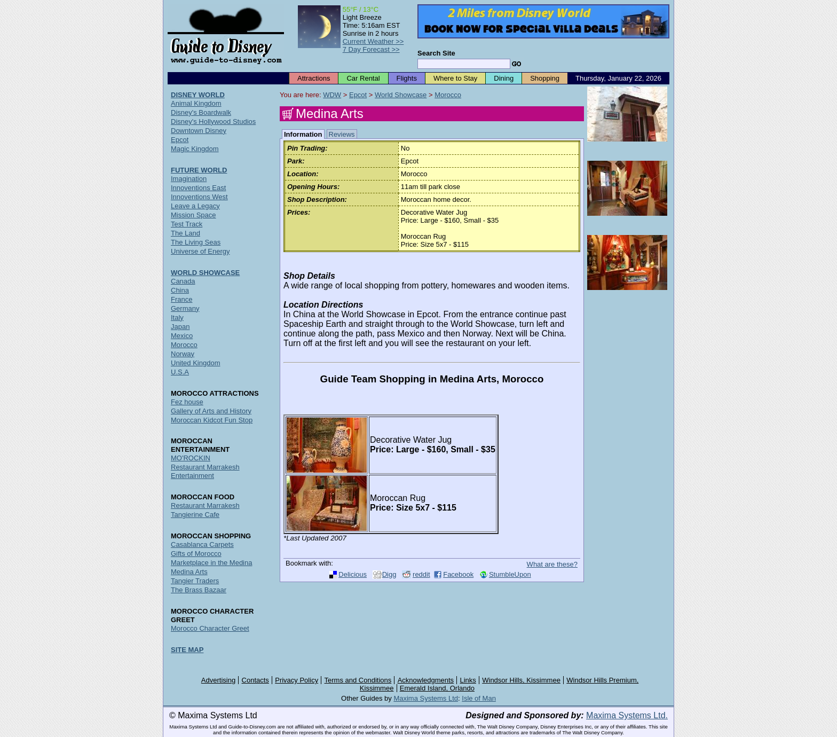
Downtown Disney (198, 131)
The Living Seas (195, 242)
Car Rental (363, 78)
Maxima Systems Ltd (425, 698)
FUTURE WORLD (199, 170)
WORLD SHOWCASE (205, 273)
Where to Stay (455, 78)
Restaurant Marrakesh (205, 505)
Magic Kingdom (195, 149)
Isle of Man (479, 698)
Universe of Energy (200, 251)
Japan (180, 327)
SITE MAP (187, 650)
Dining (504, 78)
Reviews (342, 134)
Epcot (358, 95)
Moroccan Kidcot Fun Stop (211, 420)
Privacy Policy (296, 680)
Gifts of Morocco (196, 554)
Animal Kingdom (196, 103)
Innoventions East (198, 188)
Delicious (352, 574)
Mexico (182, 336)
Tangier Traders (195, 581)
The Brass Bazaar (198, 590)
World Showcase (401, 95)
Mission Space (193, 215)
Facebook (458, 574)
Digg (389, 574)
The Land (185, 233)
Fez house (187, 402)
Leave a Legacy (195, 206)
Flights (407, 78)
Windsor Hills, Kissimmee (521, 680)
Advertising (218, 680)
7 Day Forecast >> (371, 49)
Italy (177, 317)
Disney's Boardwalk (201, 112)
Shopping (544, 78)
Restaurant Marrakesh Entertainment (205, 471)
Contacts (255, 680)
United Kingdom (195, 363)
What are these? (552, 564)
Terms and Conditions (358, 680)
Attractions (313, 78)
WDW (332, 95)
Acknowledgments (426, 680)
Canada (183, 281)
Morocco (448, 95)
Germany (185, 308)
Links (468, 680)
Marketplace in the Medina (211, 563)
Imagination (189, 179)
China (180, 290)
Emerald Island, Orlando (437, 688)
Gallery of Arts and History (211, 411)
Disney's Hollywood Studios (213, 121)
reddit (421, 574)
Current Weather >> (373, 41)
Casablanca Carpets (202, 544)
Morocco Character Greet (210, 628)
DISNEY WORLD (198, 95)
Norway (182, 354)
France (181, 299)
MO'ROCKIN (190, 458)
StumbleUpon (510, 574)
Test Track (186, 224)
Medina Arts (189, 572)
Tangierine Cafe (195, 515)
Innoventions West (199, 197)
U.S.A (180, 372)
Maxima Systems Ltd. (627, 715)
